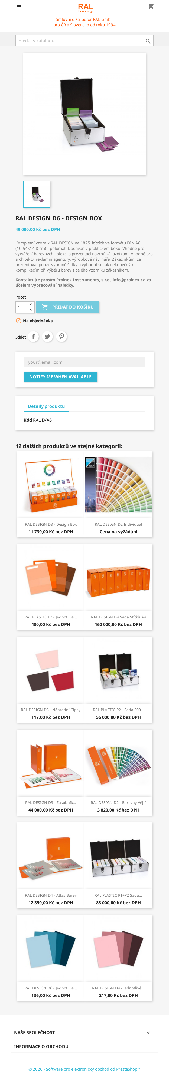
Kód (28, 420)
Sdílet (33, 336)
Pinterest (61, 336)
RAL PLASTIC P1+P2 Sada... (118, 895)
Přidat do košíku (68, 307)
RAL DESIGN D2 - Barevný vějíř (118, 802)
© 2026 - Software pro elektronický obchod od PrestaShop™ (84, 1069)
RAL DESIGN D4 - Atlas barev (51, 895)
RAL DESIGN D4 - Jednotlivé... (118, 988)
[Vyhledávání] (84, 40)
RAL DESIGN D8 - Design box (51, 524)
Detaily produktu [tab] (46, 406)
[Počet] (21, 307)
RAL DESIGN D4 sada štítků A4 (118, 617)
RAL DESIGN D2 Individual (118, 524)
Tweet (47, 336)
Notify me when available (60, 377)
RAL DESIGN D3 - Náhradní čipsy (50, 709)
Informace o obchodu (41, 1046)
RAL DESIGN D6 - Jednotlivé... (50, 988)
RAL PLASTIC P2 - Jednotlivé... (50, 617)
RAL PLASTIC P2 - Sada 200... (118, 709)
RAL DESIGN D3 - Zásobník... (50, 802)
